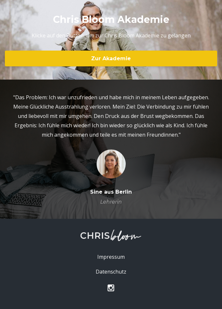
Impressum (111, 256)
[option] (111, 149)
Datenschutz (111, 271)
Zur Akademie (111, 58)
